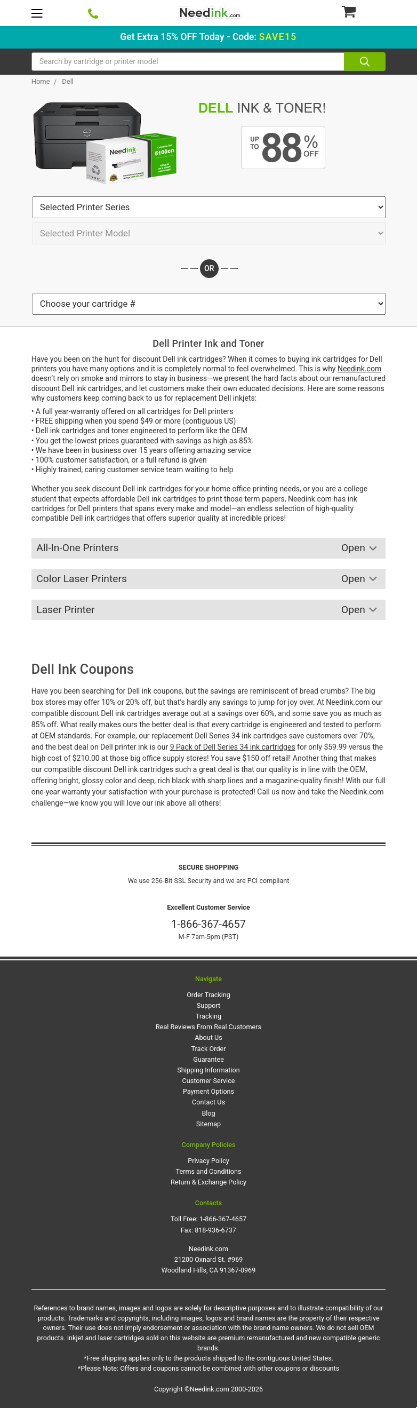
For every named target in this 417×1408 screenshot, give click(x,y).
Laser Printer (208, 610)
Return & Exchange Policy (208, 1182)
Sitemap (208, 1124)
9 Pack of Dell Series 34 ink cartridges (232, 747)
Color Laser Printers (208, 579)
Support (208, 1005)
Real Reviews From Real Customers (208, 1027)
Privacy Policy (208, 1161)
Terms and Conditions (209, 1171)
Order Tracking (208, 995)
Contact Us (208, 1102)
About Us (208, 1037)
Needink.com (359, 368)
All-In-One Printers (208, 548)
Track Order (208, 1049)
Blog (208, 1113)
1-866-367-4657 (208, 924)
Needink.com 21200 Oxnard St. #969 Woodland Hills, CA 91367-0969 (209, 1259)
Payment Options (208, 1091)
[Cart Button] (363, 11)
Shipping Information (208, 1070)
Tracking (208, 1016)
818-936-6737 (215, 1230)
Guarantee (208, 1059)
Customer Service (208, 1081)
